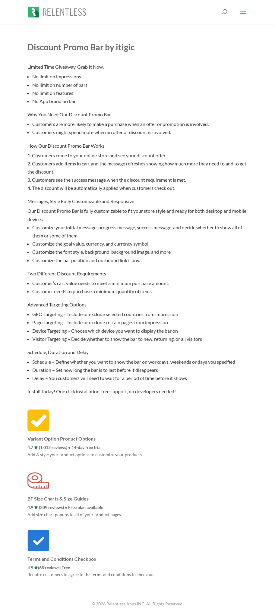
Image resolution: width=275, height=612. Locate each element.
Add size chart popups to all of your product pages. (74, 514)
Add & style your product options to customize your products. (85, 454)
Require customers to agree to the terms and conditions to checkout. (91, 574)
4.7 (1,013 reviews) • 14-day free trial (64, 447)
